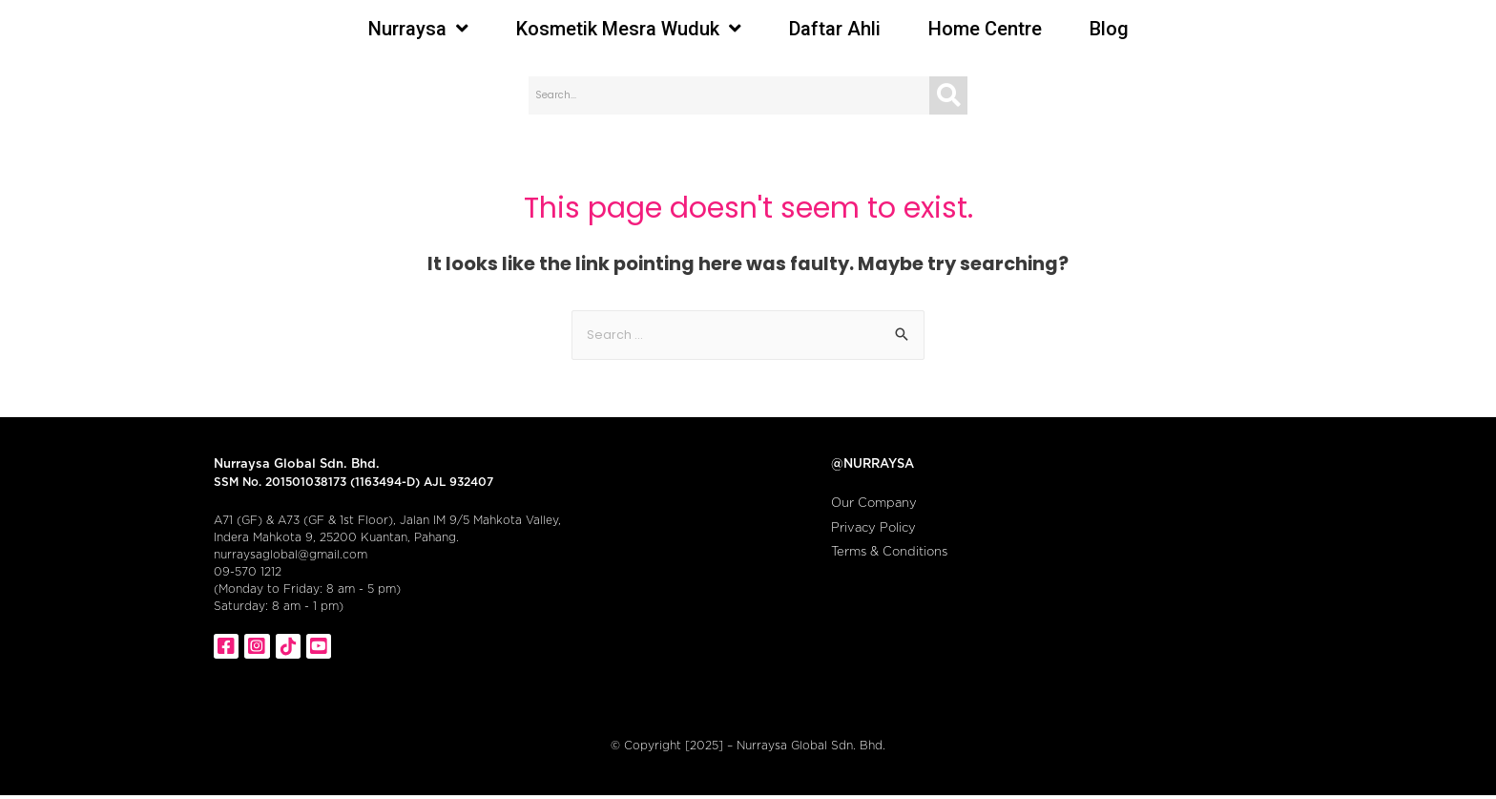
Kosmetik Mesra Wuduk (628, 29)
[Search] (948, 95)
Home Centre (985, 28)
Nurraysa (418, 29)
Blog (1109, 28)
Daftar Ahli (835, 28)
